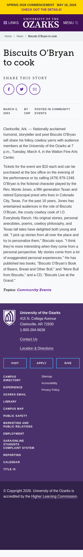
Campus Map (13, 408)
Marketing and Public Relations (18, 424)
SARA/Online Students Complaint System (18, 444)
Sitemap (47, 376)
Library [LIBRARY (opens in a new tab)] (10, 401)
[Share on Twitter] (21, 89)
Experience (13, 387)
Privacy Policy (51, 389)
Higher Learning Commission (54, 496)
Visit (15, 363)
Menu (70, 23)
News (20, 36)
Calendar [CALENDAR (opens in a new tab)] (11, 462)
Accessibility (49, 383)
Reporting (12, 455)
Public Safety (15, 415)
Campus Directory (12, 378)
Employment (13, 433)
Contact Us (28, 339)
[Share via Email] (34, 89)
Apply (41, 363)
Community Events (34, 290)
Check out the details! (41, 9)
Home (8, 36)
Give (68, 363)
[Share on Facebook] (8, 89)
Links (11, 23)
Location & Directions (36, 348)
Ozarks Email (14, 394)
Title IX (9, 469)
